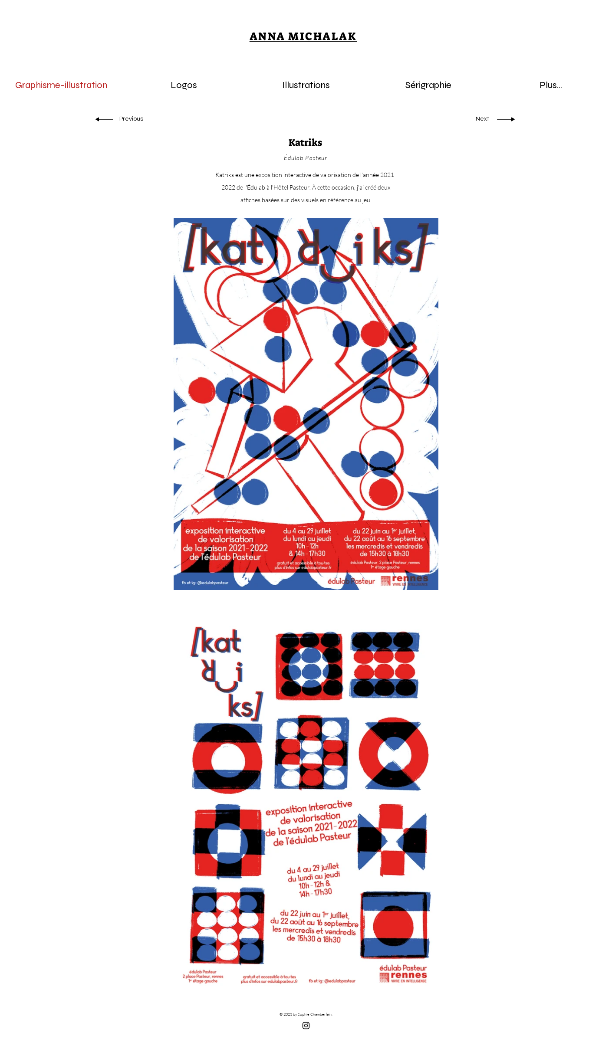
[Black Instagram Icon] (306, 1025)
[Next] (480, 119)
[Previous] (132, 119)
